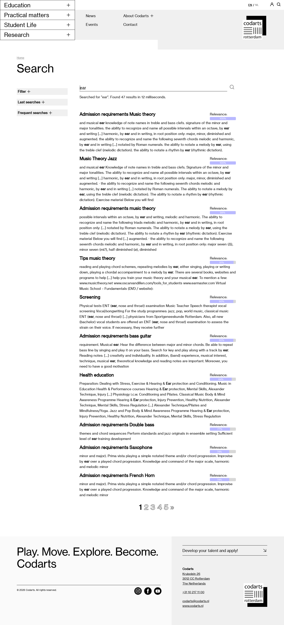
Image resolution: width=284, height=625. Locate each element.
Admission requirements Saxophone (115, 447)
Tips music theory (97, 258)
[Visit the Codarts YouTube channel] (158, 591)
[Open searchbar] (278, 5)
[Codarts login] (272, 5)
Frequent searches (35, 113)
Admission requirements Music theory (117, 114)
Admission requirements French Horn (117, 475)
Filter (24, 91)
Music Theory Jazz (98, 158)
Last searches (31, 102)
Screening (89, 296)
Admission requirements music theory (117, 208)
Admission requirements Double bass (116, 424)
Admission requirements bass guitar (115, 335)
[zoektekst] (153, 88)
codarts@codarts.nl (195, 601)
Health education (96, 374)
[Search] (231, 87)
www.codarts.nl (192, 605)
